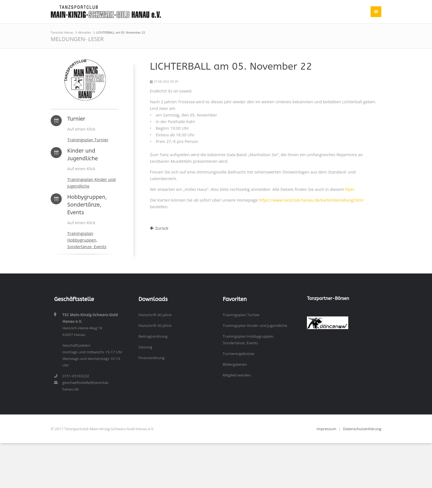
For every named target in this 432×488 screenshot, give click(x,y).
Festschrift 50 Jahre (154, 325)
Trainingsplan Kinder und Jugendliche (255, 325)
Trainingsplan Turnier (88, 139)
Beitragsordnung (152, 336)
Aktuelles (84, 32)
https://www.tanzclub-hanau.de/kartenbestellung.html (311, 200)
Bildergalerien (235, 364)
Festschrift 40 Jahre (154, 314)
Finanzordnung (151, 357)
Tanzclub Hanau (62, 32)
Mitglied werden (237, 375)
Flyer (349, 189)
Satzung (145, 347)
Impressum (326, 428)
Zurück (161, 228)
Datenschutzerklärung (362, 428)
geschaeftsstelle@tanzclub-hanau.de (85, 386)
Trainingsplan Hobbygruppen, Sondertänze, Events (86, 240)
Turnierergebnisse (238, 353)
